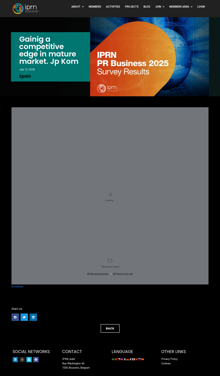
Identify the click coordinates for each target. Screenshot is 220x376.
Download (17, 286)
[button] (15, 317)
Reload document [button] (98, 273)
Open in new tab (123, 273)
